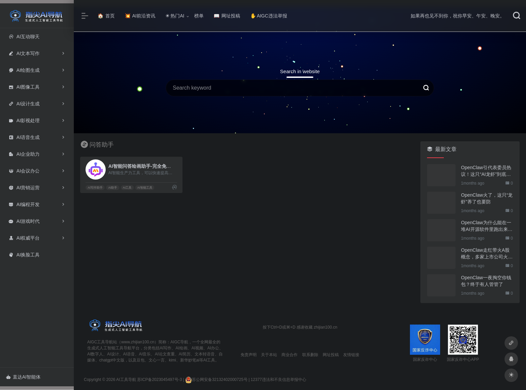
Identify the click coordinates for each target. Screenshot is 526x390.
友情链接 (351, 354)
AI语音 (129, 354)
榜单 (199, 15)
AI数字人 (95, 354)
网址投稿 (227, 15)
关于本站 (269, 354)
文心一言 (157, 360)
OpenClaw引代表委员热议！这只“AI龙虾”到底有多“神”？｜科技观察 (486, 171)
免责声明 (249, 354)
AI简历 (185, 354)
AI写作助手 (95, 187)
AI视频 (197, 348)
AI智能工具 (144, 187)
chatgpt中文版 (111, 360)
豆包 (141, 360)
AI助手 (112, 187)
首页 (106, 15)
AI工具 (127, 187)
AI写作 (165, 348)
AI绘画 (181, 348)
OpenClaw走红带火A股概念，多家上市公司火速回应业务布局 (487, 253)
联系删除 (310, 354)
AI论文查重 (164, 354)
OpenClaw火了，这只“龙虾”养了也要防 (487, 198)
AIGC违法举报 (268, 15)
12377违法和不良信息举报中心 (278, 379)
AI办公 (213, 348)
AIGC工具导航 (100, 342)
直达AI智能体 (23, 377)
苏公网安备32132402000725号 (216, 379)
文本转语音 (205, 354)
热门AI (174, 15)
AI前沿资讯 (140, 15)
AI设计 (113, 354)
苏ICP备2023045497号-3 (159, 379)
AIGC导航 (179, 342)
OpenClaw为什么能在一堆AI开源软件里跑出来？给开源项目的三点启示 (486, 226)
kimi (172, 360)
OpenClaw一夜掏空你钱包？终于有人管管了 (486, 281)
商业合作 (289, 354)
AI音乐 (145, 354)
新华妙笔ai (189, 360)
